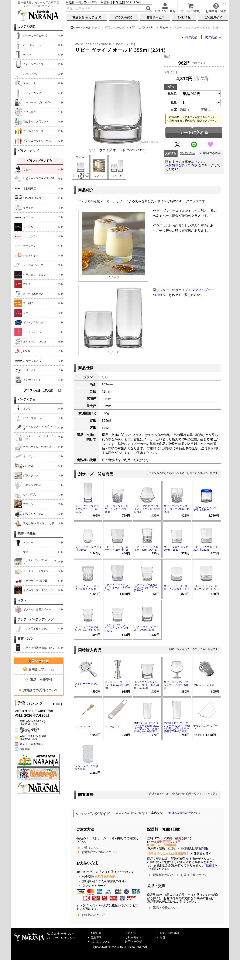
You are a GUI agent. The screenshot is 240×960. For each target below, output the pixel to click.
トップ (87, 27)
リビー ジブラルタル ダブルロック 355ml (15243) (146, 587)
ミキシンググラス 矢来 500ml (87, 767)
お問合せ (96, 933)
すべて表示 (187, 153)
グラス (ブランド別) (142, 27)
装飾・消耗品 (26, 533)
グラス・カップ (28, 151)
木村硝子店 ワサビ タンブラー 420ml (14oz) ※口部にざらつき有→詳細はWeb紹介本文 (177, 727)
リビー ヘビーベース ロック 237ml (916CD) (176, 587)
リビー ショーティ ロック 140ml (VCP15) (146, 548)
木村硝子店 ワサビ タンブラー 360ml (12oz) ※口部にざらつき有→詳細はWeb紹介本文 (147, 727)
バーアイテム (26, 399)
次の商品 (211, 37)
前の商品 (191, 37)
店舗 (107, 2)
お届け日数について (194, 875)
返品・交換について (166, 908)
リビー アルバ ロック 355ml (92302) (205, 509)
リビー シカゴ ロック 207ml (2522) (176, 548)
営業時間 (96, 937)
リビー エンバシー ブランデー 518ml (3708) (176, 684)
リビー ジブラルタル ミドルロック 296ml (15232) (116, 628)
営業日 (209, 865)
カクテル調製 (26, 26)
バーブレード (112, 727)
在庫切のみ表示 (210, 153)
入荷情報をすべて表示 (181, 165)
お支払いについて (94, 915)
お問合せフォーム (38, 669)
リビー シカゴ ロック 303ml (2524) (205, 548)
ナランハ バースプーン (205, 727)
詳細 (59, 704)
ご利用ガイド (133, 937)
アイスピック (82, 727)
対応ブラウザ (133, 941)
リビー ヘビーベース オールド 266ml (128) (116, 548)
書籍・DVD (25, 638)
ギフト (22, 600)
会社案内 (130, 933)
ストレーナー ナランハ (87, 685)
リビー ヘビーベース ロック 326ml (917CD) (206, 587)
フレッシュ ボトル (204, 685)
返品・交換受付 (38, 679)
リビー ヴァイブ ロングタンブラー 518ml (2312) (87, 508)
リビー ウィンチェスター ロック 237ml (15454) (117, 508)
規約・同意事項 (169, 933)
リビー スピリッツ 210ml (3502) (88, 548)
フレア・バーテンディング (35, 619)
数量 (174, 102)
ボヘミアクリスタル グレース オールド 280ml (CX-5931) (147, 684)
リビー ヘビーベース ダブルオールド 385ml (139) (117, 587)
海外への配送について (183, 813)
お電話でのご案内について (99, 852)
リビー (164, 27)
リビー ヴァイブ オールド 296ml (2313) (146, 628)
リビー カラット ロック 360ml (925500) (87, 587)
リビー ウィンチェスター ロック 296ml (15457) (176, 508)
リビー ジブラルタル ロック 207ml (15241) (87, 628)
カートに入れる (194, 132)
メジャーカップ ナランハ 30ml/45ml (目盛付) (117, 684)
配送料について (163, 875)
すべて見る (211, 793)
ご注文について (92, 848)
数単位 (172, 93)
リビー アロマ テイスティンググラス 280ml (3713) (147, 508)
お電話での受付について (38, 690)
